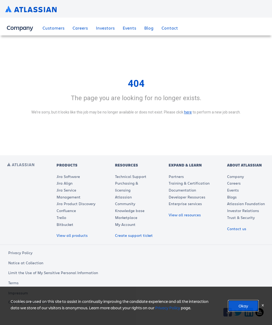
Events (129, 28)
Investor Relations (243, 210)
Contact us (236, 228)
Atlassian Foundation (246, 203)
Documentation (182, 190)
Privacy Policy (20, 252)
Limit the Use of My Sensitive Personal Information (53, 272)
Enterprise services (185, 203)
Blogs (232, 197)
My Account (125, 224)
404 (136, 83)
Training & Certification (189, 183)
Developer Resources (187, 197)
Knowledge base (129, 210)
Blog (149, 28)
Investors (105, 28)
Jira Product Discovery (76, 203)
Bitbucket (65, 224)
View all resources (185, 214)
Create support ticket (134, 235)
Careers (80, 28)
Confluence (66, 210)
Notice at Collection (25, 262)
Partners (176, 176)
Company (235, 176)
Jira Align (65, 183)
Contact (170, 28)
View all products (72, 235)
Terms (13, 282)
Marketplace (126, 217)
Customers (53, 28)
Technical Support (130, 176)
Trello (61, 217)
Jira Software (68, 176)
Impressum (18, 292)
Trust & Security (241, 217)
